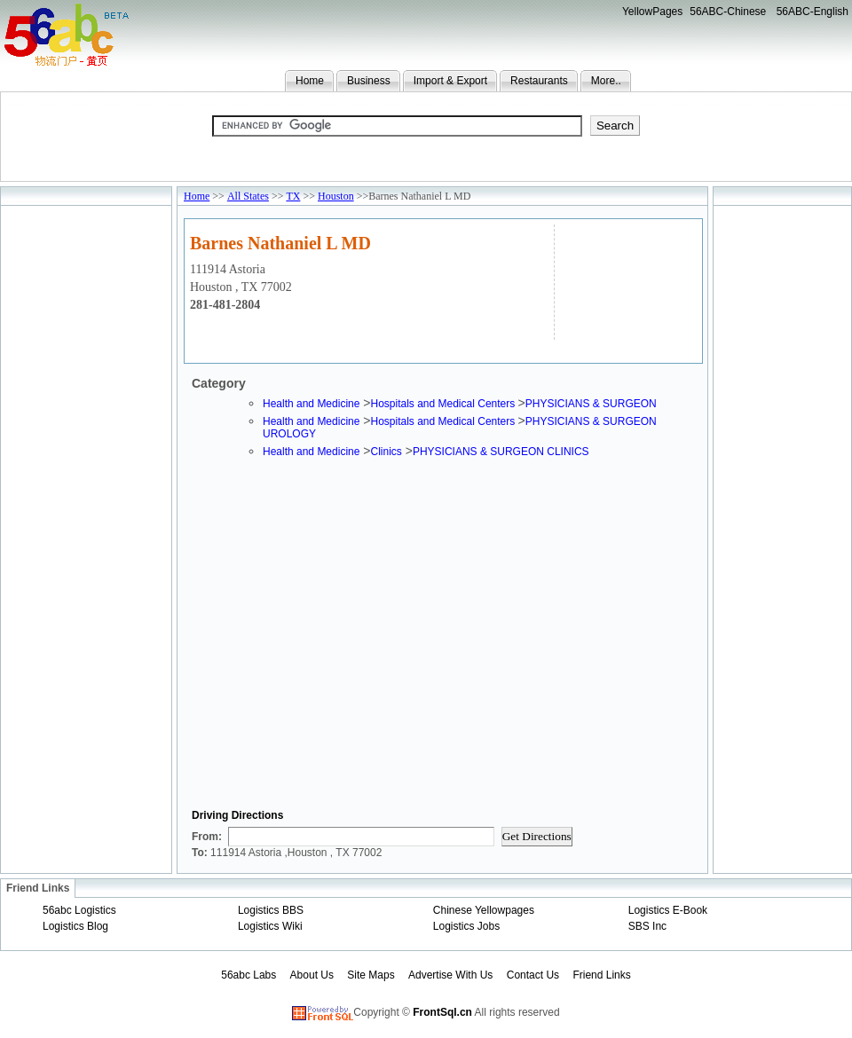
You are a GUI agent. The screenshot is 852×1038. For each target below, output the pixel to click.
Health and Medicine (311, 403)
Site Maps (370, 975)
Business (368, 81)
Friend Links (601, 975)
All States (248, 196)
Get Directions (537, 836)
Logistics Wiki (270, 926)
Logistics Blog (75, 926)
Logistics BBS (271, 910)
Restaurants (539, 81)
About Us (312, 975)
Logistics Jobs (466, 926)
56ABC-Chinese (728, 11)
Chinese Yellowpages (483, 910)
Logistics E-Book (667, 910)
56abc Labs (248, 975)
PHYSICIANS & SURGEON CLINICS (501, 451)
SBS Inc (647, 926)
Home (310, 81)
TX (293, 196)
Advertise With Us (450, 975)
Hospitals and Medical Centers (443, 403)
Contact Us (533, 975)
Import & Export (450, 81)
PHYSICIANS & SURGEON (591, 403)
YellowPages (652, 11)
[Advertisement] (626, 279)
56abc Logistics (79, 910)
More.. (606, 81)
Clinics (385, 451)
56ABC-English (812, 11)
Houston (336, 196)
